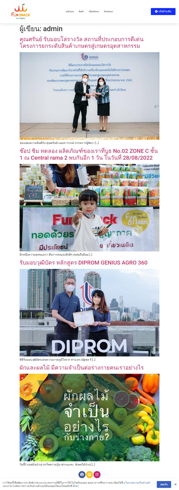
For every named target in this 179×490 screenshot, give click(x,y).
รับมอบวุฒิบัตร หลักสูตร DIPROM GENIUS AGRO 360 (84, 262)
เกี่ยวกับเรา (94, 11)
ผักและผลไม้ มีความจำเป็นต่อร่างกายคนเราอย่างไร (82, 367)
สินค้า (81, 11)
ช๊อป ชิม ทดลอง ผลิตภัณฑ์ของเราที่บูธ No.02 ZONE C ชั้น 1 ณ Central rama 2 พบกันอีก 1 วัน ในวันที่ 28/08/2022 (89, 154)
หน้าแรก (70, 11)
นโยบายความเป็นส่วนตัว (137, 485)
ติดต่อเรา (108, 11)
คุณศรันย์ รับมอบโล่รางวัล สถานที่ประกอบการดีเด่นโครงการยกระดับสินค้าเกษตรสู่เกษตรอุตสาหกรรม (82, 42)
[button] (163, 11)
